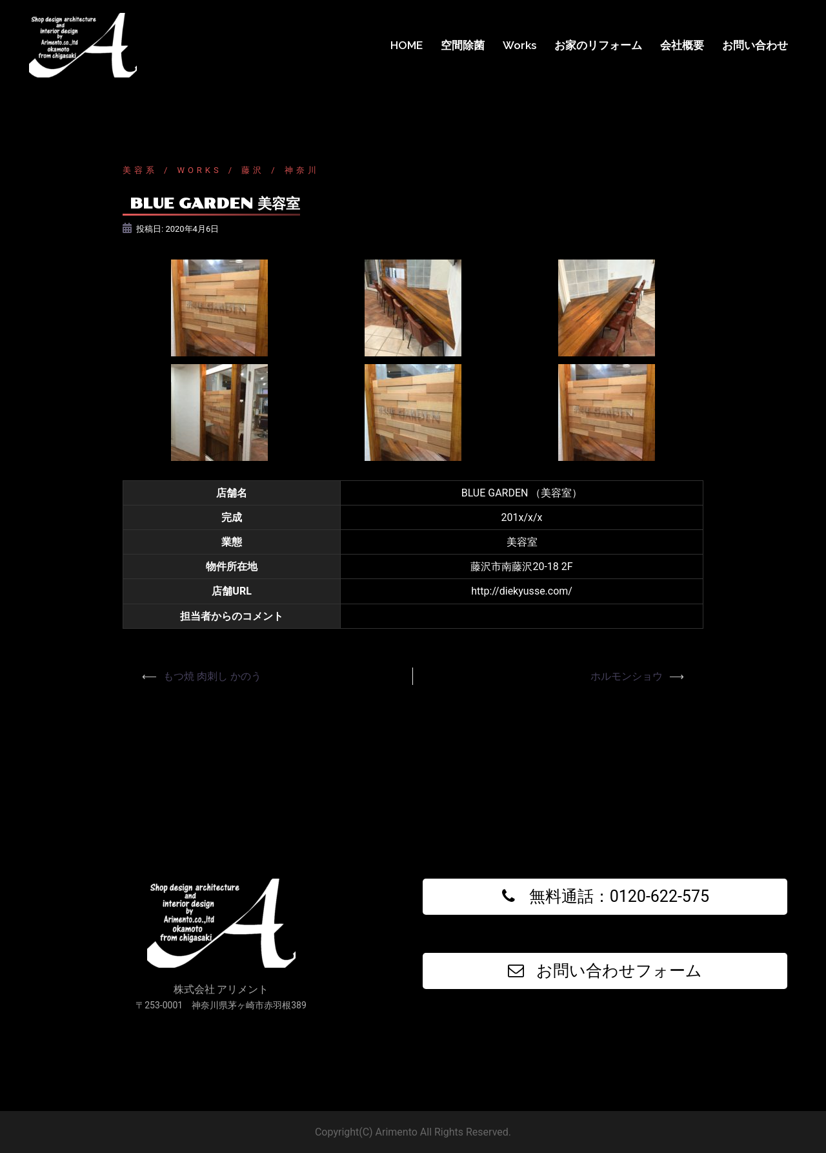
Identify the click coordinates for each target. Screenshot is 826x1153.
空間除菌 (463, 45)
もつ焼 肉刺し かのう (212, 676)
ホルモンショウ (626, 676)
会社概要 (682, 45)
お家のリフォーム (598, 45)
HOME (406, 45)
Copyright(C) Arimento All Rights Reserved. (413, 1132)
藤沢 (253, 170)
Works (519, 45)
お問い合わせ (755, 45)
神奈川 (302, 170)
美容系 (140, 170)
